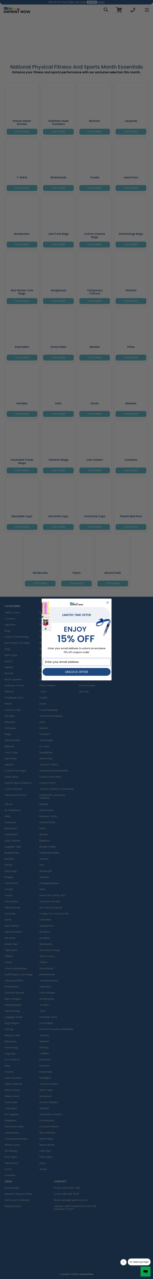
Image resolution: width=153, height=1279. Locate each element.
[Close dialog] (107, 602)
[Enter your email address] (77, 662)
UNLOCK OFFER (76, 672)
